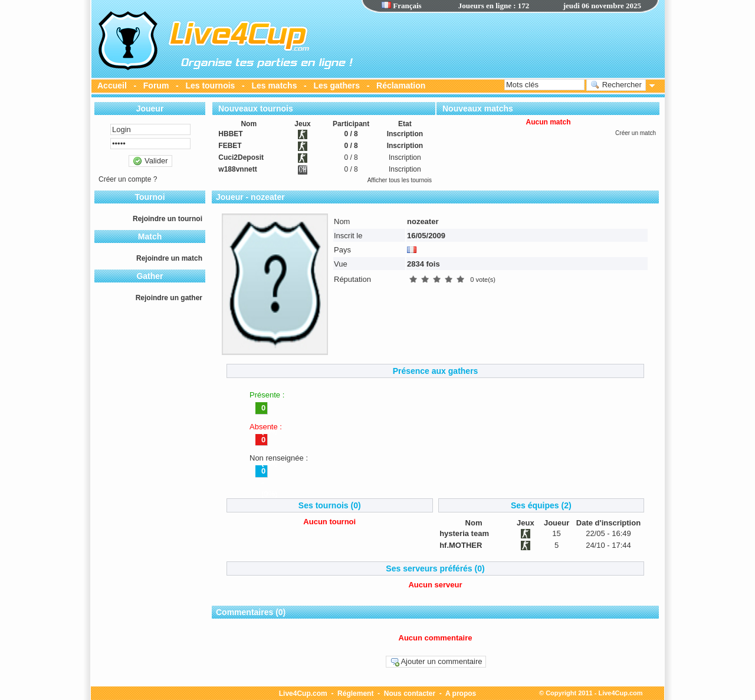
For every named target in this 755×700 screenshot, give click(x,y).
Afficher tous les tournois (399, 180)
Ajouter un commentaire (436, 661)
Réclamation (400, 85)
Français (402, 5)
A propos (460, 693)
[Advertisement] (510, 44)
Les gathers (336, 85)
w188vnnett (237, 169)
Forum (156, 85)
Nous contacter (409, 693)
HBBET (230, 134)
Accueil (112, 85)
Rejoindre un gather (169, 298)
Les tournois (210, 85)
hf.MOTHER (460, 545)
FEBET (229, 146)
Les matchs (274, 85)
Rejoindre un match (169, 258)
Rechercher (616, 85)
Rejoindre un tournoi (167, 219)
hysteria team (464, 533)
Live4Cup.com (303, 693)
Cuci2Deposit (241, 157)
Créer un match (635, 133)
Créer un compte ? (128, 179)
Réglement (355, 693)
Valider (150, 161)
